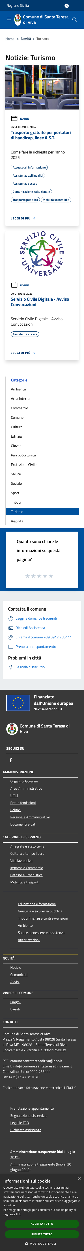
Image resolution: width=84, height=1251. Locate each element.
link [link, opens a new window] (18, 1214)
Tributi (16, 502)
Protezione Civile (24, 464)
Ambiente (18, 389)
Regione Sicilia (18, 5)
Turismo (17, 511)
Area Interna (20, 398)
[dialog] (42, 1212)
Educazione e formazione (37, 904)
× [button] (79, 1179)
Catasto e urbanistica (26, 875)
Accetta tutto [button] (42, 1224)
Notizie (20, 118)
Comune (17, 417)
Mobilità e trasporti (24, 882)
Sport (15, 492)
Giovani (16, 445)
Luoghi (15, 1002)
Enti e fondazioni (23, 802)
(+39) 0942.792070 (24, 1077)
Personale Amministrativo (30, 817)
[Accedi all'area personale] (66, 5)
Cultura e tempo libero (27, 853)
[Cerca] (74, 19)
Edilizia (16, 436)
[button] (42, 1243)
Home (9, 38)
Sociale (16, 483)
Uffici (14, 795)
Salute (16, 474)
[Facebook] (10, 760)
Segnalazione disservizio (28, 1115)
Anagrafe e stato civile (27, 846)
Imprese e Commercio (26, 867)
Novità (26, 38)
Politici (15, 810)
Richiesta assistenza (25, 1130)
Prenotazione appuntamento (32, 1108)
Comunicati (19, 974)
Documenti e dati (23, 824)
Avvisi (14, 981)
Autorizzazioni (29, 939)
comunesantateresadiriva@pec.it (36, 1060)
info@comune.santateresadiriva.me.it (42, 1066)
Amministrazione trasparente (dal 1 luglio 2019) (42, 1154)
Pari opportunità (23, 455)
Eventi (15, 1009)
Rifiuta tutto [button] (42, 1234)
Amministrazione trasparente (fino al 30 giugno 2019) (40, 1166)
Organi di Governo (24, 781)
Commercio (19, 408)
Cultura (16, 426)
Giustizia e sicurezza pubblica (40, 911)
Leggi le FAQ (19, 1122)
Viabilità (17, 521)
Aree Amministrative (26, 788)
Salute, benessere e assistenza (41, 932)
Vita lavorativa (21, 860)
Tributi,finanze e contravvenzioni (43, 918)
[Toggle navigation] (9, 19)
